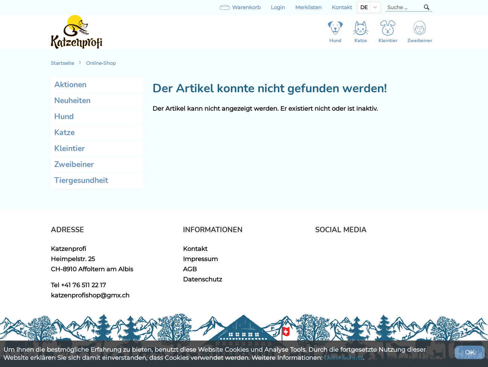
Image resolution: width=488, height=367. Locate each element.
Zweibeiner (74, 164)
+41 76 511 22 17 (83, 285)
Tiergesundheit (81, 180)
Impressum (200, 258)
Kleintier (69, 148)
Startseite (62, 63)
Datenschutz (202, 279)
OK (469, 352)
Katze (64, 132)
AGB (190, 269)
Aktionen (70, 84)
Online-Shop (101, 63)
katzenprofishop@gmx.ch (90, 295)
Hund (64, 116)
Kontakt (342, 7)
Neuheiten (72, 100)
